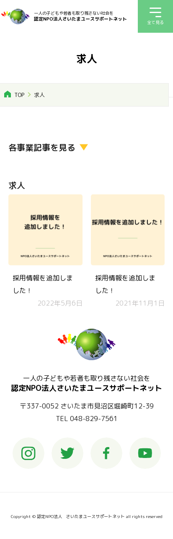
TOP (19, 95)
